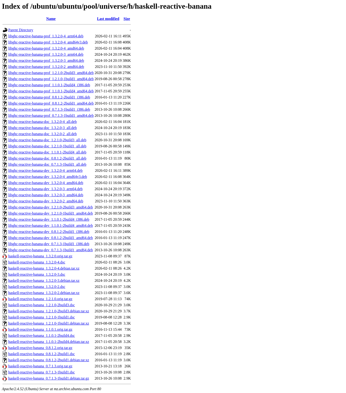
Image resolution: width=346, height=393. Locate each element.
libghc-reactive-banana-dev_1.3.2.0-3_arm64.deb (45, 189)
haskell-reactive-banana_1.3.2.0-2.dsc (36, 287)
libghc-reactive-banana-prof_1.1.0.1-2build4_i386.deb (49, 85)
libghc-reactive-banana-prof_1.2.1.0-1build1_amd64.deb (51, 79)
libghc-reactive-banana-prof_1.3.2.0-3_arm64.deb (45, 54)
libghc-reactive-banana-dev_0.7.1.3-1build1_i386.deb (48, 244)
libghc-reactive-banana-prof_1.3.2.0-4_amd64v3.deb (48, 42)
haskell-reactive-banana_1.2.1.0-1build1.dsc (41, 317)
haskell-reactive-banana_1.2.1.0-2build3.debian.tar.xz (48, 311)
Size (127, 19)
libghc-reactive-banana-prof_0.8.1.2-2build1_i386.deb (49, 97)
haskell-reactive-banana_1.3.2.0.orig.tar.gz (40, 256)
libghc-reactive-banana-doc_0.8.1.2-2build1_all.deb (47, 158)
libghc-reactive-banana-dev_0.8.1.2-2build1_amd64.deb (50, 238)
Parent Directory (20, 30)
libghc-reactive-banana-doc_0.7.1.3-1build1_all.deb (47, 164)
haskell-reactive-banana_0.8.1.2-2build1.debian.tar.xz (48, 360)
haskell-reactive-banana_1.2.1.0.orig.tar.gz (40, 299)
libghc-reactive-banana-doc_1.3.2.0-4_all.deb (42, 122)
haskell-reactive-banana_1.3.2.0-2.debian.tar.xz (43, 293)
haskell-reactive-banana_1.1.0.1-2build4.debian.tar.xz (48, 342)
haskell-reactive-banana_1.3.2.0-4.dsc (36, 262)
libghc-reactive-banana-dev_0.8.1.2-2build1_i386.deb (48, 232)
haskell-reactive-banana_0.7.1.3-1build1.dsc (41, 372)
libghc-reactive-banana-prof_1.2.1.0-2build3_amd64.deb (51, 73)
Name (51, 19)
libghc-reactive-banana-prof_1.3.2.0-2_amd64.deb (46, 67)
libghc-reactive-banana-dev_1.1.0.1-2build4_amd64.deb (50, 226)
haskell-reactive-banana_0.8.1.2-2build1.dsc (41, 354)
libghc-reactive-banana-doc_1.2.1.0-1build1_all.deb (47, 146)
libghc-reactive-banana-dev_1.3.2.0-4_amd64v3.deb (47, 177)
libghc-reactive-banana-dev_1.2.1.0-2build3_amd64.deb (50, 207)
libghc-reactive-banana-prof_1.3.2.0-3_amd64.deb (46, 61)
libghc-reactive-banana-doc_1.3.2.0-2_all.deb (42, 134)
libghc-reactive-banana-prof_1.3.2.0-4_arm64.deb (45, 36)
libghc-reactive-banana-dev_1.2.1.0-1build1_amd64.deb (50, 213)
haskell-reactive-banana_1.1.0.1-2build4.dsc (41, 336)
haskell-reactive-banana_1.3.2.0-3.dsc (36, 274)
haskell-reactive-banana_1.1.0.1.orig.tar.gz (40, 329)
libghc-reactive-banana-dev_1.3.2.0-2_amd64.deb (45, 201)
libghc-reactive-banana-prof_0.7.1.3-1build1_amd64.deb (51, 116)
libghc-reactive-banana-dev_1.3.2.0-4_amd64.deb (45, 183)
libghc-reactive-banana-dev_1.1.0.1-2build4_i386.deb (48, 219)
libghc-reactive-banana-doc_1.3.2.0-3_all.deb (42, 128)
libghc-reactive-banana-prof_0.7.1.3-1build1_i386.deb (49, 109)
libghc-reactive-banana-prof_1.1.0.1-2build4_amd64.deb (51, 91)
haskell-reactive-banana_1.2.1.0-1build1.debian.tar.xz (48, 323)
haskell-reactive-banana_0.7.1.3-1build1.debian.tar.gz (48, 378)
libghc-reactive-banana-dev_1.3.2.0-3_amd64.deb (45, 195)
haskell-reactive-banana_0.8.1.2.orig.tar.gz (40, 348)
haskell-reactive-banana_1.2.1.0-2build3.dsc (41, 305)
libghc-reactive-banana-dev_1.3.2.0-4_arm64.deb (45, 171)
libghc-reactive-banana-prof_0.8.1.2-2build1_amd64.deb (51, 103)
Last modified (108, 19)
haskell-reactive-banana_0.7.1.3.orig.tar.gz (40, 366)
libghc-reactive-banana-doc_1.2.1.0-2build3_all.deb (47, 140)
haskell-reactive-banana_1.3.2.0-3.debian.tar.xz (43, 281)
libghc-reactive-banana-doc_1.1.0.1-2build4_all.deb (47, 152)
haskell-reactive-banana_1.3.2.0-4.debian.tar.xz (43, 268)
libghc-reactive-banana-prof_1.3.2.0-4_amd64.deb (46, 48)
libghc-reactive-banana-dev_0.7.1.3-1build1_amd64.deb (50, 250)
